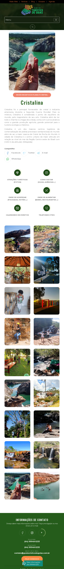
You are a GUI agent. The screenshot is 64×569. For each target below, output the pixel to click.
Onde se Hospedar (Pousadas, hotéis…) (17, 198)
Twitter (31, 153)
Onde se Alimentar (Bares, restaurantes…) (46, 198)
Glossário (41, 2)
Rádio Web (13, 2)
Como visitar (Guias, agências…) (46, 181)
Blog (33, 2)
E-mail (45, 153)
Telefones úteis (47, 215)
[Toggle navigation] (56, 19)
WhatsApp (16, 159)
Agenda (52, 2)
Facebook (16, 153)
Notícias (24, 2)
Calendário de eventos (17, 215)
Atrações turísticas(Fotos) (17, 181)
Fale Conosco (32, 559)
